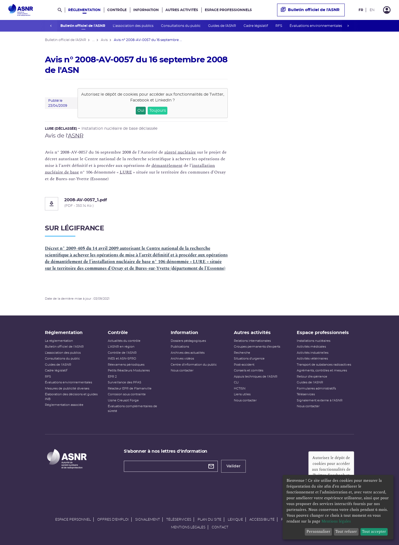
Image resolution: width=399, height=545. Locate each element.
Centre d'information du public (194, 364)
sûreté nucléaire (180, 152)
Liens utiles (242, 394)
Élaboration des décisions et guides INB (71, 397)
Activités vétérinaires (312, 358)
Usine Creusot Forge (123, 400)
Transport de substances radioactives (324, 364)
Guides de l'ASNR (222, 25)
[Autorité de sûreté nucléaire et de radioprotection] (20, 10)
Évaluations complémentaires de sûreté (132, 408)
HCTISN (239, 388)
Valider (233, 466)
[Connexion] (387, 10)
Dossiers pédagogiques (188, 340)
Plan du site (209, 519)
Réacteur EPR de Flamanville (130, 388)
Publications (180, 346)
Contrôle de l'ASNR (122, 352)
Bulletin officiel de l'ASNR (83, 25)
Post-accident (244, 364)
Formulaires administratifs (316, 388)
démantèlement (167, 165)
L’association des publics (133, 25)
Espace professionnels (228, 10)
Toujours (157, 111)
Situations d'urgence (249, 358)
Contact (220, 527)
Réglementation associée (64, 404)
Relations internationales (252, 340)
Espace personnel (73, 519)
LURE (126, 172)
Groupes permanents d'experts (257, 346)
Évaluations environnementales (316, 25)
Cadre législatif (255, 25)
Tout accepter (374, 531)
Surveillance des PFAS (124, 382)
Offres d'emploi (113, 519)
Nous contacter (182, 370)
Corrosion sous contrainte (127, 394)
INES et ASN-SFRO (122, 358)
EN (372, 10)
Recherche (242, 352)
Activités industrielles (312, 352)
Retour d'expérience (312, 376)
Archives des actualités (187, 352)
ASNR (75, 136)
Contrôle (117, 10)
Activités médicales (311, 346)
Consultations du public (181, 25)
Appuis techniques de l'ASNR (255, 376)
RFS (279, 25)
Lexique (235, 519)
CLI (236, 382)
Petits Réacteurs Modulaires (129, 370)
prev (51, 26)
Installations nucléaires (313, 340)
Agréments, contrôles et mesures (322, 370)
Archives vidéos (182, 358)
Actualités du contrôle (124, 340)
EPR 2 (112, 376)
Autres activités (181, 10)
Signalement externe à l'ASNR (319, 400)
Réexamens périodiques (126, 364)
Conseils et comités (248, 370)
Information (146, 10)
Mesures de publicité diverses (67, 388)
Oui (140, 111)
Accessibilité (262, 519)
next (348, 26)
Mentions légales (188, 527)
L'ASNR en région (121, 346)
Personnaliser (318, 531)
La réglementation (59, 340)
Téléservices (306, 394)
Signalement (147, 519)
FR (361, 10)
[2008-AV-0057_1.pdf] (136, 203)
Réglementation (84, 10)
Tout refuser (346, 531)
